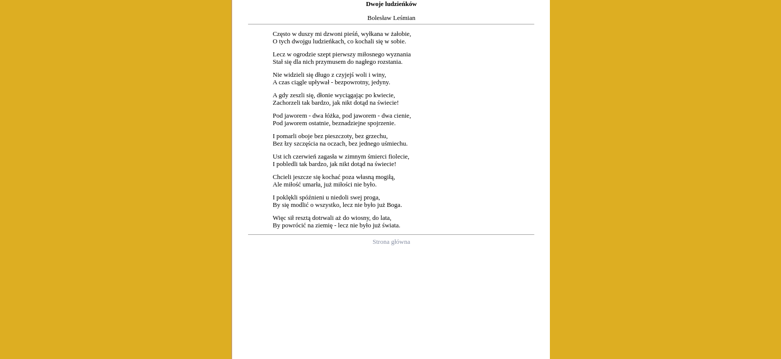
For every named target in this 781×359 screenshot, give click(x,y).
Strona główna (391, 241)
